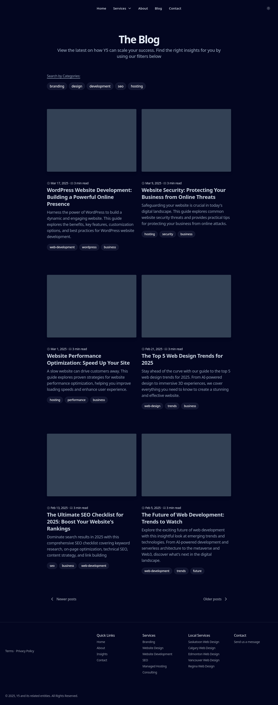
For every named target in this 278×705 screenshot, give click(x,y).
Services (122, 8)
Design (77, 86)
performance (77, 400)
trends (172, 406)
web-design (152, 406)
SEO (121, 86)
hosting (149, 234)
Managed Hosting (154, 666)
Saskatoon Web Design (203, 642)
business (110, 247)
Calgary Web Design (201, 648)
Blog (158, 8)
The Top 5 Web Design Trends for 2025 (182, 359)
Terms (9, 642)
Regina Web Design (201, 666)
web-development (62, 247)
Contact (175, 8)
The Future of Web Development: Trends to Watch (183, 518)
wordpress (89, 247)
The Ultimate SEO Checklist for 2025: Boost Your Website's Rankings (85, 521)
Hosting (137, 86)
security (167, 234)
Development (100, 86)
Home (101, 8)
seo (52, 566)
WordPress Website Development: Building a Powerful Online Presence (89, 196)
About (143, 8)
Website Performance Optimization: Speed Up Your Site (88, 359)
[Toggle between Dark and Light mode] (268, 8)
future (197, 571)
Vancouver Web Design (203, 660)
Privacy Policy (25, 642)
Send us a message (247, 642)
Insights (102, 654)
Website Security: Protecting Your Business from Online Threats (184, 193)
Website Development (157, 654)
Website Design (152, 648)
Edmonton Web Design (203, 654)
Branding (57, 86)
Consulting (149, 672)
